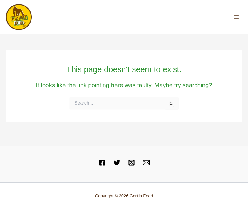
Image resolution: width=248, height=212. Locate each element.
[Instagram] (131, 162)
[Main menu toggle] (236, 17)
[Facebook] (102, 162)
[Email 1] (146, 162)
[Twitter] (116, 162)
